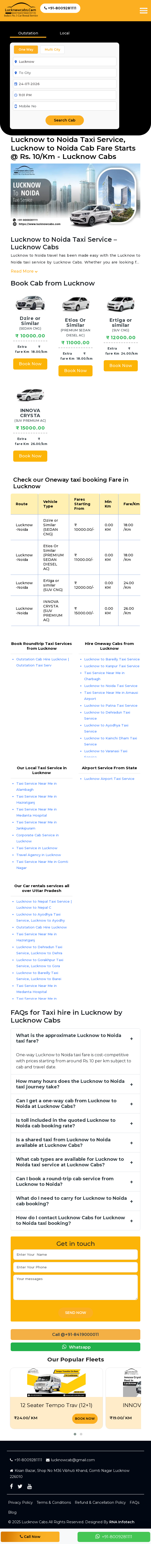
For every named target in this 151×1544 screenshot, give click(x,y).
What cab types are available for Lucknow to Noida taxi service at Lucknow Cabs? (70, 1162)
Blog (12, 1512)
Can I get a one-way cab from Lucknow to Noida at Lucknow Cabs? (66, 1103)
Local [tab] (64, 33)
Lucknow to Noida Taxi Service (111, 686)
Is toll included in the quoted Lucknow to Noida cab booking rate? (65, 1123)
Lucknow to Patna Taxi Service (111, 705)
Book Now (30, 363)
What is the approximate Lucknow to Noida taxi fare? (68, 1038)
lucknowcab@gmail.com (70, 1460)
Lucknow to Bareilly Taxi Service (112, 659)
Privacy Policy (20, 1502)
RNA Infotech (121, 1522)
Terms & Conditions (54, 1502)
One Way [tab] (26, 49)
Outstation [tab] (28, 33)
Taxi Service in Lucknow (36, 848)
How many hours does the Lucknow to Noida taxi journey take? (70, 1084)
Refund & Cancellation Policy (100, 1502)
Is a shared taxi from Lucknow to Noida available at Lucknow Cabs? (63, 1142)
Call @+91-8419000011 (75, 1334)
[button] (75, 1434)
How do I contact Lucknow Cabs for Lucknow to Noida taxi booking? (70, 1220)
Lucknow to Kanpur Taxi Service (112, 666)
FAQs (134, 1502)
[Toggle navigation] (143, 10)
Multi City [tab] (52, 49)
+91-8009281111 (60, 8)
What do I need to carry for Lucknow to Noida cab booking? (71, 1201)
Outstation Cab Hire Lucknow (41, 927)
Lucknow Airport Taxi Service (109, 779)
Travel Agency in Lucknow (38, 855)
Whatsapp (75, 1347)
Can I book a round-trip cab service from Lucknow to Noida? (65, 1181)
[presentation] (64, 35)
